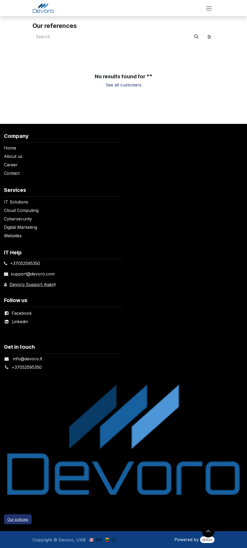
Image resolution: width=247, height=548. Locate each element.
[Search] (196, 37)
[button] (208, 531)
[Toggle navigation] (209, 8)
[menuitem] (95, 539)
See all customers (123, 85)
